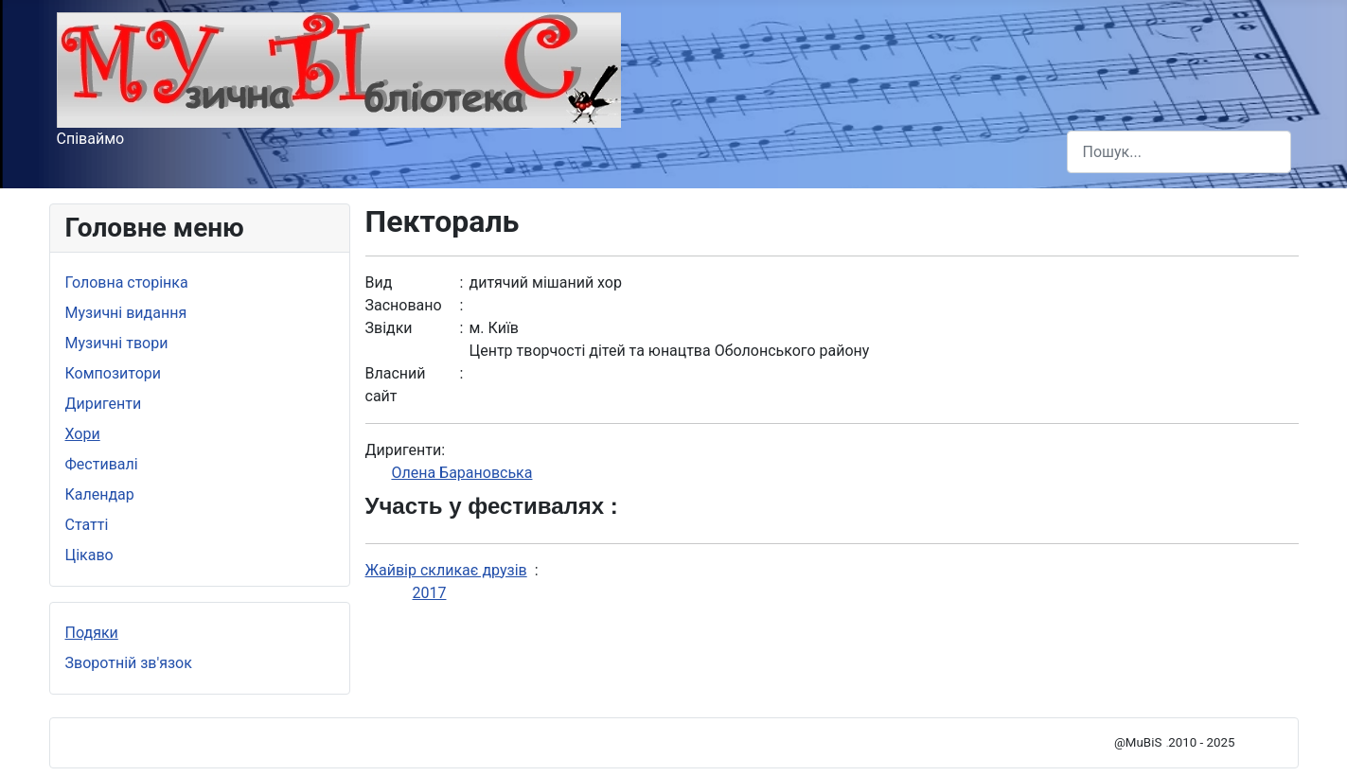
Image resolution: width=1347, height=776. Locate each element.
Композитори (113, 373)
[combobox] (1179, 152)
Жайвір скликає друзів (446, 570)
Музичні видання (126, 313)
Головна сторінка (126, 282)
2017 (430, 593)
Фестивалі (101, 464)
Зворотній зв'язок (128, 663)
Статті (87, 525)
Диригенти (103, 404)
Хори (82, 434)
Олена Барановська (461, 473)
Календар (99, 494)
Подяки (91, 633)
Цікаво (89, 555)
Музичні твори (116, 343)
